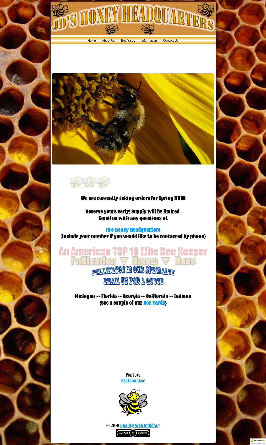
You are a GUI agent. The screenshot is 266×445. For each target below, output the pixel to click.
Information (149, 40)
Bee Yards (128, 40)
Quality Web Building (140, 426)
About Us (108, 40)
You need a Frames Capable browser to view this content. (133, 119)
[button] (258, 441)
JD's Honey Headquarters (133, 230)
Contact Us (170, 40)
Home (92, 40)
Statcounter (133, 381)
